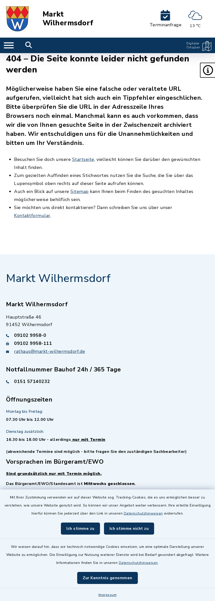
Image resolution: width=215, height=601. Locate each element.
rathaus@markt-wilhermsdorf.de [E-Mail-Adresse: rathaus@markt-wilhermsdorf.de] (49, 351)
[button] (207, 70)
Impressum (107, 594)
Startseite (83, 159)
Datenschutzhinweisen (143, 513)
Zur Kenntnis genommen (107, 578)
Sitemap (79, 191)
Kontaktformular (32, 216)
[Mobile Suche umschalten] (29, 45)
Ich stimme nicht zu (129, 528)
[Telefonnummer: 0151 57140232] (107, 381)
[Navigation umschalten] (9, 45)
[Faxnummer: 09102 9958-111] (107, 343)
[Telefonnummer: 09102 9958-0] (107, 335)
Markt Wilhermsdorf (68, 18)
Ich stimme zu (80, 528)
